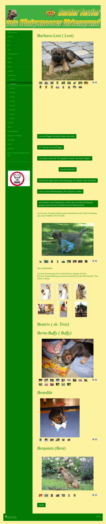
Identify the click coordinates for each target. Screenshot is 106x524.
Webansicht (98, 516)
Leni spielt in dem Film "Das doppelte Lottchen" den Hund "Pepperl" (65, 158)
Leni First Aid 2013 (67, 169)
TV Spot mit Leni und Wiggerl (50, 147)
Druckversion (9, 516)
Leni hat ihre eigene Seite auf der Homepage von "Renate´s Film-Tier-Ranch (67, 180)
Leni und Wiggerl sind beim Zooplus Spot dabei (57, 136)
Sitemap (14, 516)
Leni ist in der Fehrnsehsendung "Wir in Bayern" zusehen (60, 191)
